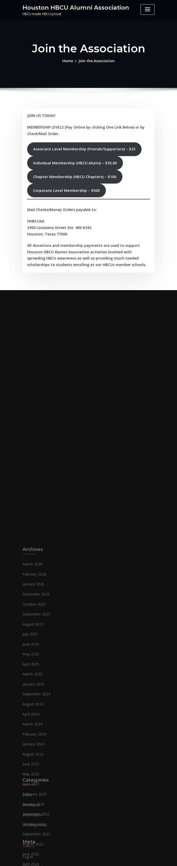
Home (70, 60)
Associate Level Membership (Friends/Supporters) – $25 (84, 147)
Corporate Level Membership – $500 (66, 188)
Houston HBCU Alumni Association (72, 7)
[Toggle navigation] (147, 9)
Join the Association (96, 60)
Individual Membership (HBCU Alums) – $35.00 (74, 160)
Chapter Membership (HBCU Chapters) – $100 (74, 174)
